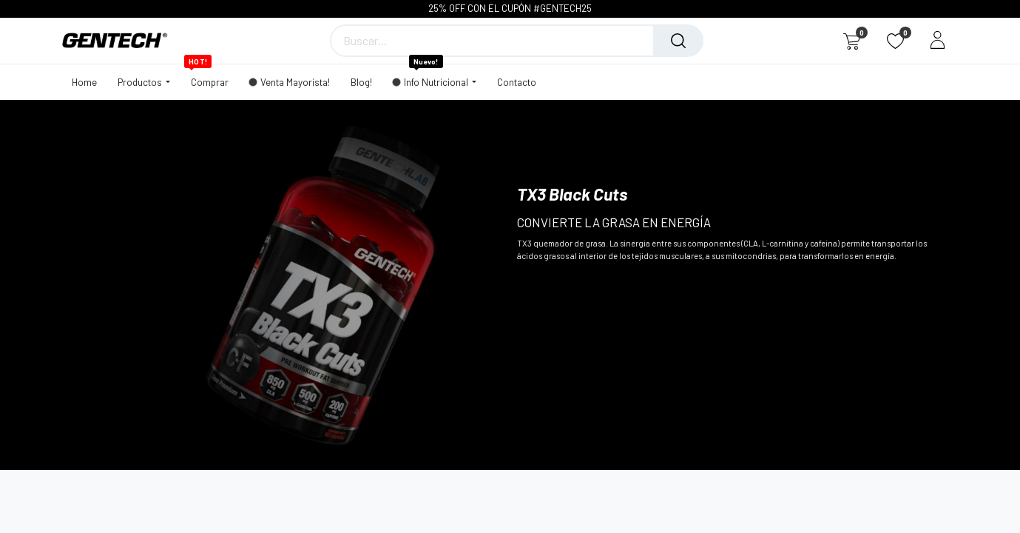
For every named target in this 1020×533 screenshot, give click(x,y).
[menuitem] (89, 82)
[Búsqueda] (678, 41)
